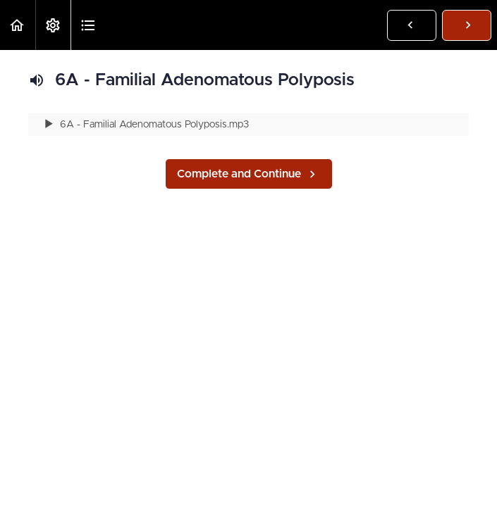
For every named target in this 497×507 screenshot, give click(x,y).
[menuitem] (52, 25)
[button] (17, 25)
